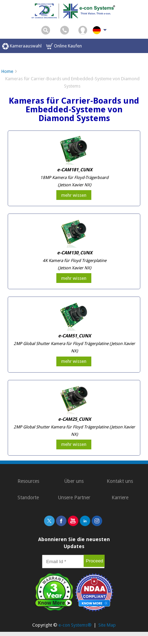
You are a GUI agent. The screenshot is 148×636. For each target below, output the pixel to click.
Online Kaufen (64, 46)
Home (7, 71)
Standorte (28, 497)
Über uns (74, 481)
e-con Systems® (75, 625)
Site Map (107, 625)
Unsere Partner (74, 497)
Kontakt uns (120, 481)
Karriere (120, 497)
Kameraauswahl (22, 46)
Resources (28, 481)
